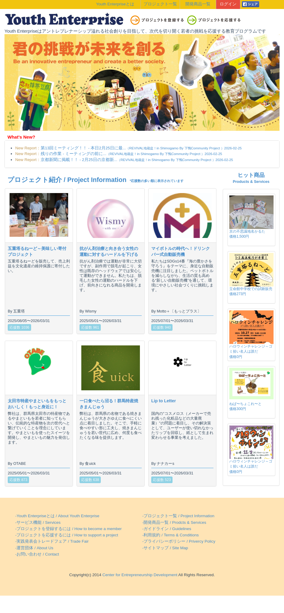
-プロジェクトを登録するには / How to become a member (68, 528)
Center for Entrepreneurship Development (139, 575)
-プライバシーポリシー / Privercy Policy (178, 541)
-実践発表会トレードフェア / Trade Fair (52, 541)
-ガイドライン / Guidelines (166, 528)
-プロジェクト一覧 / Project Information (178, 516)
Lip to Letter (163, 400)
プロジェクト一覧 (160, 4)
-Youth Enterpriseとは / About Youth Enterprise (57, 516)
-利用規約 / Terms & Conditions (170, 535)
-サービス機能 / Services (38, 522)
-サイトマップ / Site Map (165, 548)
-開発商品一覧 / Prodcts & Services (174, 522)
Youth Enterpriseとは (115, 4)
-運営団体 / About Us (34, 548)
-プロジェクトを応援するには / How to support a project (66, 535)
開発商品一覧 (197, 4)
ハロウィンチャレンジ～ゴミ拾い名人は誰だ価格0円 (250, 351)
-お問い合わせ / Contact (37, 554)
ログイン (228, 4)
